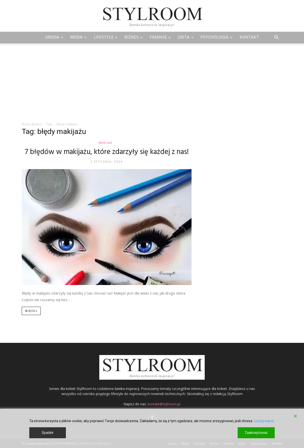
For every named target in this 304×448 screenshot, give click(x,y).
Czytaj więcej (264, 421)
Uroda (54, 37)
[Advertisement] (152, 85)
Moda (78, 37)
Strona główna (31, 124)
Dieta (185, 37)
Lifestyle (105, 37)
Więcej (31, 311)
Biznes (133, 37)
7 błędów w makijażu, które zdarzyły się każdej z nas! (107, 152)
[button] (276, 38)
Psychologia (217, 37)
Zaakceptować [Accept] (256, 433)
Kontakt (249, 37)
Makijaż (105, 142)
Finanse (160, 37)
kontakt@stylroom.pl (164, 404)
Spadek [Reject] (47, 433)
